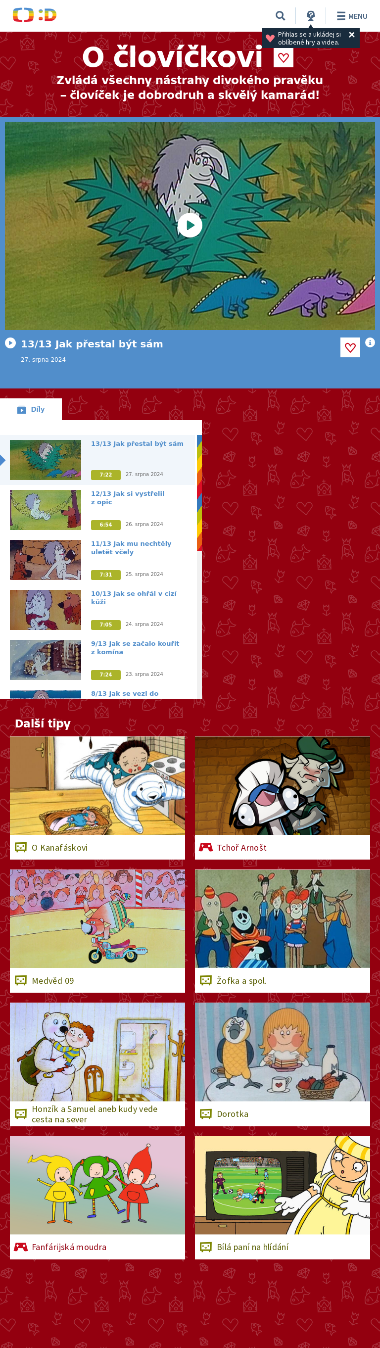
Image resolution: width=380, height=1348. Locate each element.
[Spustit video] (190, 226)
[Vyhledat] (280, 16)
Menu (350, 15)
